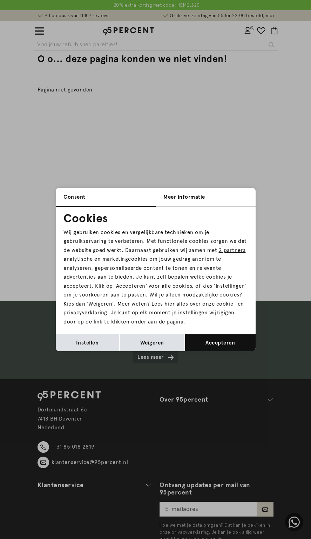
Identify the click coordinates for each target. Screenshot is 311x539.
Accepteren (220, 343)
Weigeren (152, 343)
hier (169, 304)
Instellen (87, 343)
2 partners (232, 250)
